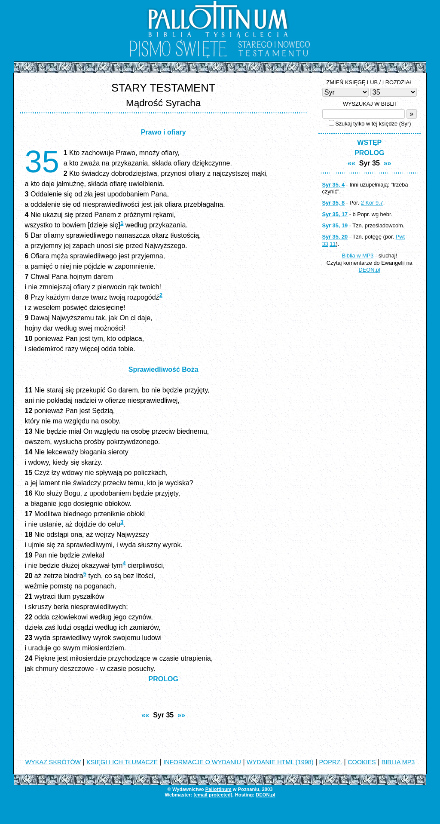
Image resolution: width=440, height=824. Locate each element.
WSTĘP (369, 142)
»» (181, 715)
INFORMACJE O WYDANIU (202, 762)
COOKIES (362, 762)
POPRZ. (330, 762)
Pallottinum (218, 789)
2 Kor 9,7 (372, 202)
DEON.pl (370, 269)
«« (145, 715)
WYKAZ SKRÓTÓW (53, 762)
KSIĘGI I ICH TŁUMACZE (122, 762)
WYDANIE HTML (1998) (280, 762)
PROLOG (163, 679)
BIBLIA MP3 (398, 762)
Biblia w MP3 (357, 255)
